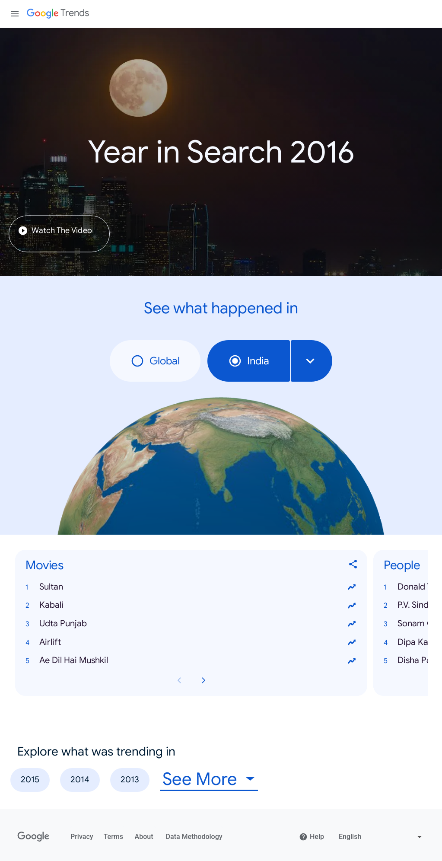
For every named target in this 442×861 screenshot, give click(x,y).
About (144, 836)
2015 (30, 779)
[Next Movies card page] (203, 680)
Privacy (81, 836)
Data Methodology (194, 836)
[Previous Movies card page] (179, 680)
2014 (79, 779)
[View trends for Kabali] (352, 605)
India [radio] (248, 361)
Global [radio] (155, 361)
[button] (191, 587)
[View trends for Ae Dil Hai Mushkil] (352, 661)
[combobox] (311, 361)
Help (311, 836)
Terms (113, 836)
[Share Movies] (353, 565)
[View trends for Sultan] (352, 587)
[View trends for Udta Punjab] (352, 624)
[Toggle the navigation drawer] (14, 13)
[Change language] (381, 836)
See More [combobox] (199, 779)
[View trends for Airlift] (352, 642)
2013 (130, 779)
